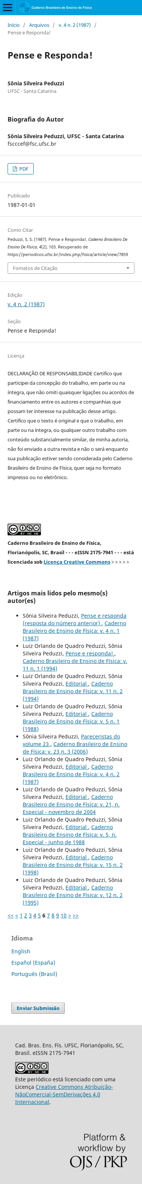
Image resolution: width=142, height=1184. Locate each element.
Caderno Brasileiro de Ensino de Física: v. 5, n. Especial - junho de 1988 (70, 834)
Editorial (77, 683)
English (20, 951)
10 (64, 915)
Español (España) (33, 962)
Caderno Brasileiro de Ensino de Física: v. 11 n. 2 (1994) (73, 691)
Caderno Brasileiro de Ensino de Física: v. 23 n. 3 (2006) (75, 747)
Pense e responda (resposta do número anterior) (74, 619)
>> (76, 915)
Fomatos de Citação (35, 268)
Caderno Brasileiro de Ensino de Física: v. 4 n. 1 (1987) (74, 631)
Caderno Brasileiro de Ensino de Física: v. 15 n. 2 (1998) (73, 865)
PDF (23, 168)
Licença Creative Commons (77, 561)
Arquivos (39, 25)
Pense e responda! (90, 653)
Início (14, 25)
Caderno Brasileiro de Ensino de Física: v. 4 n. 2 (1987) (71, 774)
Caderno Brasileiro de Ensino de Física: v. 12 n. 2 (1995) (73, 895)
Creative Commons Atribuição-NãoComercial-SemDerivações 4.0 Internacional (64, 1094)
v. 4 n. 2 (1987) (75, 25)
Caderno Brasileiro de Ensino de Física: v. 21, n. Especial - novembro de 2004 (71, 804)
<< (11, 915)
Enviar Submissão (38, 1008)
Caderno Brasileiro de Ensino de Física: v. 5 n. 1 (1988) (71, 721)
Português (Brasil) (34, 973)
